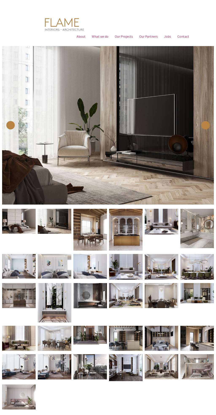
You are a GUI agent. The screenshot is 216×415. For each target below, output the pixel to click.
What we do (100, 36)
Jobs (167, 36)
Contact (183, 36)
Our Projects (124, 36)
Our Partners (148, 36)
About (81, 36)
